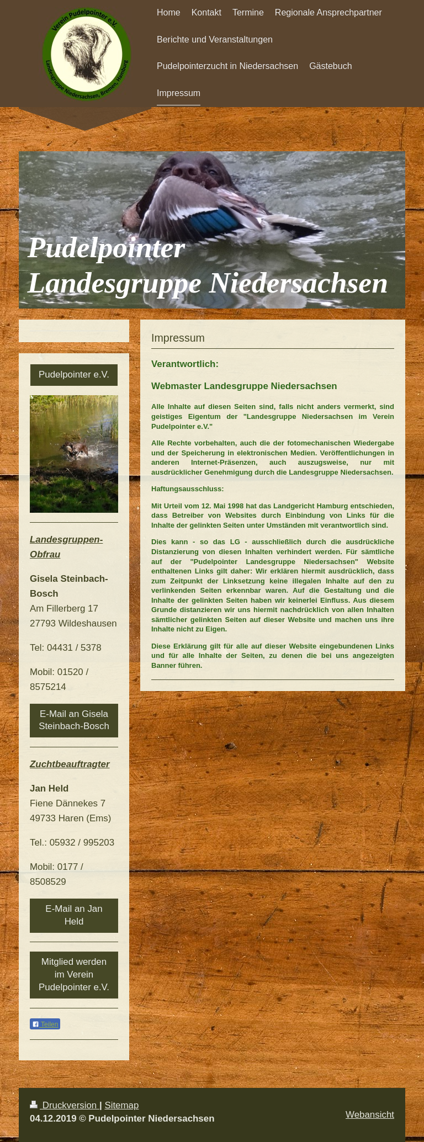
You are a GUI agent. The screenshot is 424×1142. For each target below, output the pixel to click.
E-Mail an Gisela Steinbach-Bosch (74, 720)
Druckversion (64, 1105)
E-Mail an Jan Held (73, 915)
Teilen (45, 1024)
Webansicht (370, 1114)
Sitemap (121, 1105)
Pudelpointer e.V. (74, 374)
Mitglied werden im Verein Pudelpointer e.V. (74, 974)
